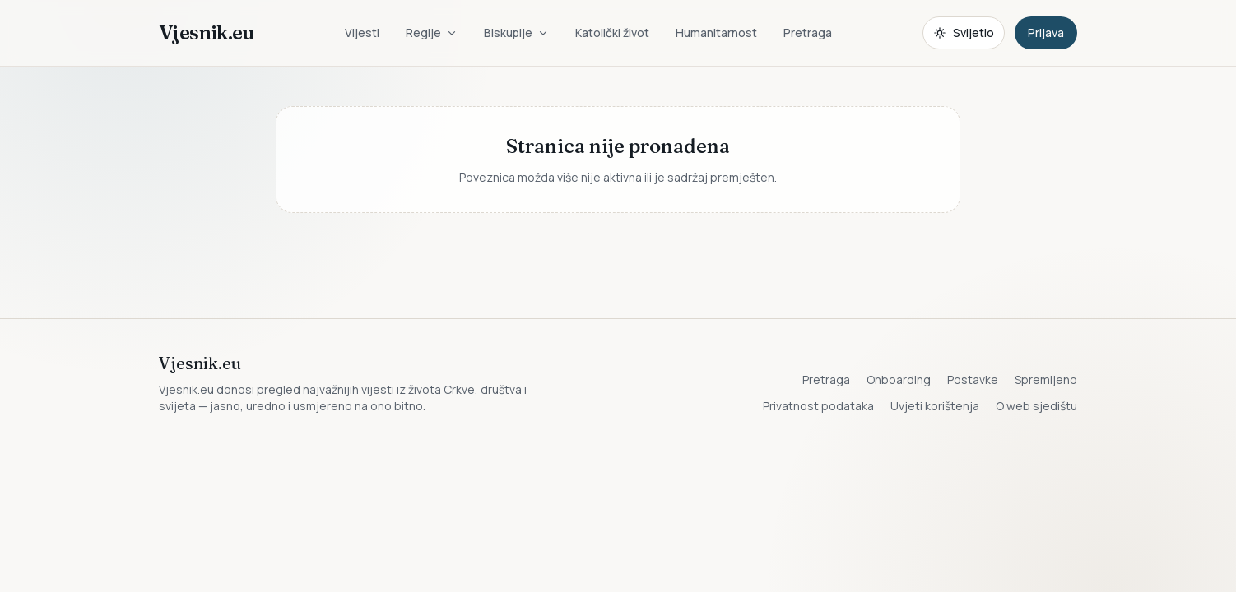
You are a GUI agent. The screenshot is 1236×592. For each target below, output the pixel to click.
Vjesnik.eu (206, 32)
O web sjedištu (1036, 406)
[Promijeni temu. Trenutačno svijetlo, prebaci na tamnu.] (963, 32)
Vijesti (362, 32)
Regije (432, 32)
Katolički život (612, 32)
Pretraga (807, 32)
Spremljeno (1046, 379)
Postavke (972, 379)
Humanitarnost (716, 32)
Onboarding (899, 379)
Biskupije (516, 32)
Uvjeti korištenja (934, 406)
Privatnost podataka (818, 406)
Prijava (1046, 32)
